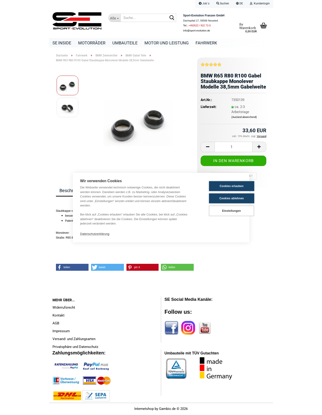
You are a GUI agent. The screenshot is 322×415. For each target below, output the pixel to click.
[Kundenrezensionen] (211, 67)
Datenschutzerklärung (94, 234)
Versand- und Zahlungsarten (73, 339)
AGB (55, 323)
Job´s (204, 3)
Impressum (61, 331)
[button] (239, 4)
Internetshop (144, 409)
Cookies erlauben (219, 186)
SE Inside (61, 42)
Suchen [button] (222, 3)
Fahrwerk (206, 42)
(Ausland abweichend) (244, 117)
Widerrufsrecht (63, 308)
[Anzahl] (233, 147)
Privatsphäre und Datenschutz (75, 347)
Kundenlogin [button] (260, 3)
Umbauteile (125, 42)
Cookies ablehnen (219, 198)
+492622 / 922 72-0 (200, 25)
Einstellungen (219, 210)
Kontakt (58, 316)
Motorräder (91, 42)
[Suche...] (114, 18)
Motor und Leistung (166, 42)
